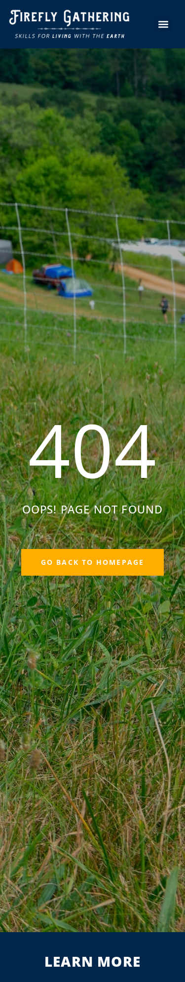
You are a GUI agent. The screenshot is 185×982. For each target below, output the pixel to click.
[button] (163, 24)
